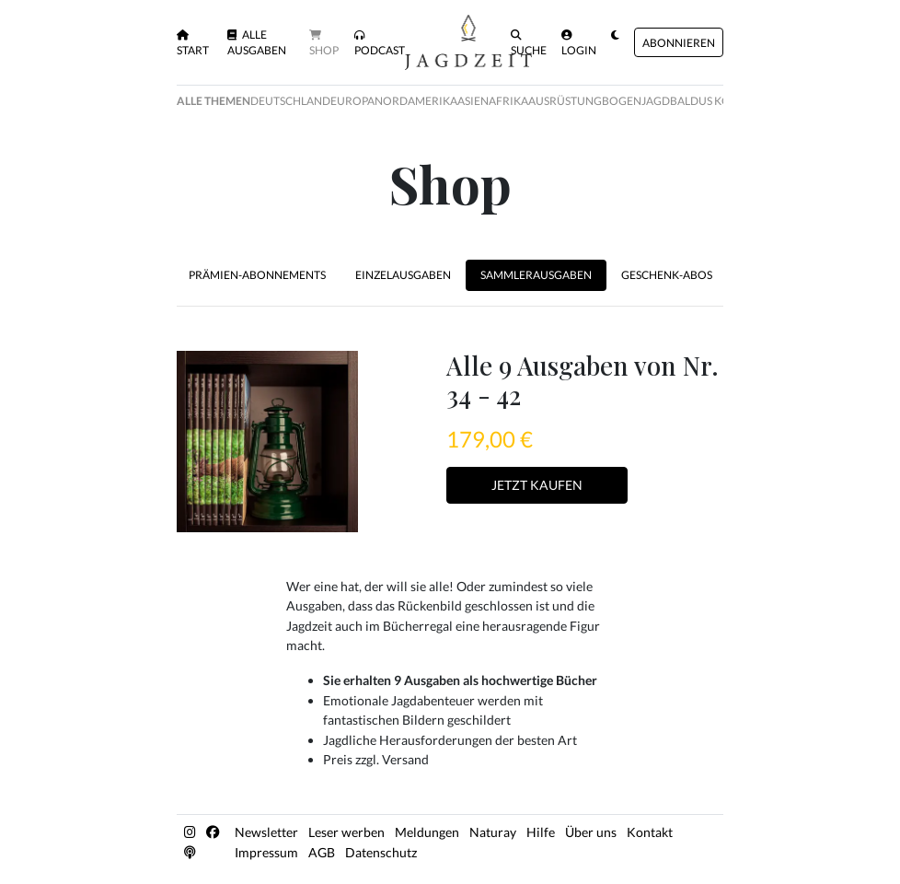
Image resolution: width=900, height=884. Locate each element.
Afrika (508, 101)
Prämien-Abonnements (257, 275)
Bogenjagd (636, 101)
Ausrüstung (565, 101)
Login (578, 43)
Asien (473, 101)
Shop (324, 43)
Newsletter (266, 832)
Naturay (492, 832)
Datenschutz (381, 852)
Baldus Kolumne (719, 101)
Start (193, 43)
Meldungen (427, 832)
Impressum (266, 852)
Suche (529, 43)
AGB (321, 852)
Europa (352, 101)
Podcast (379, 43)
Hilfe (540, 832)
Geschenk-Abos (666, 275)
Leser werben (346, 832)
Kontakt (650, 832)
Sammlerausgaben (536, 275)
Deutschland (290, 101)
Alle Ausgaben (256, 42)
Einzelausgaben (403, 275)
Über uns (591, 832)
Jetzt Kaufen (537, 485)
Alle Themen (213, 101)
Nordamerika (416, 101)
